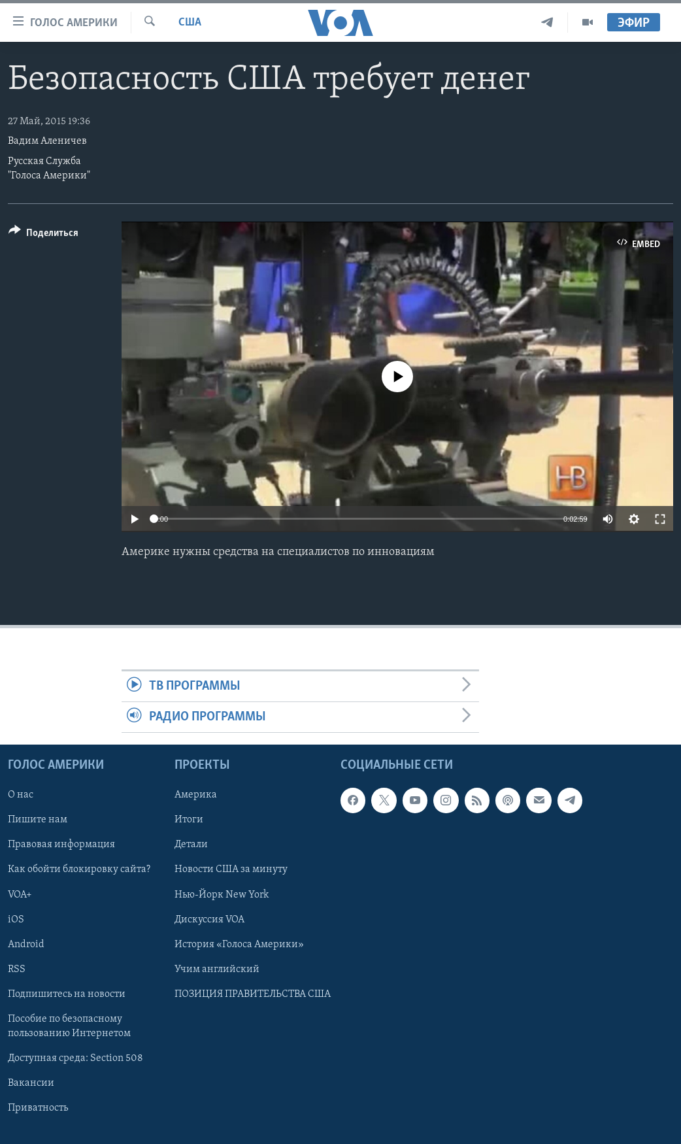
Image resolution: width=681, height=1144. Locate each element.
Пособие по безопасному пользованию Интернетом (69, 1026)
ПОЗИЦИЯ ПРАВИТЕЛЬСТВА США (252, 994)
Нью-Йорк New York (221, 895)
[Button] (43, 235)
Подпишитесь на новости (66, 994)
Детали (191, 845)
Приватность (38, 1108)
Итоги (188, 820)
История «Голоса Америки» (239, 944)
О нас (20, 795)
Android (26, 944)
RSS (16, 969)
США (189, 22)
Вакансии (31, 1083)
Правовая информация (61, 845)
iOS (16, 920)
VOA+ (20, 895)
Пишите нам (37, 820)
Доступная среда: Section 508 (75, 1058)
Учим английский (216, 969)
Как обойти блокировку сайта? (79, 870)
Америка (195, 795)
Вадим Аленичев (47, 141)
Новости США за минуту (231, 870)
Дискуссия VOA (209, 920)
